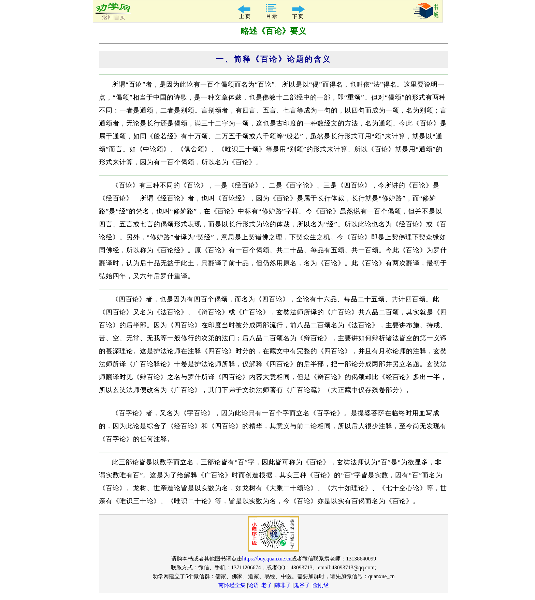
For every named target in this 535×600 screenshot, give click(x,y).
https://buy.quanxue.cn (267, 558)
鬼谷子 (302, 585)
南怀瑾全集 (232, 585)
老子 (266, 585)
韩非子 (283, 585)
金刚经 (321, 585)
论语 (253, 585)
